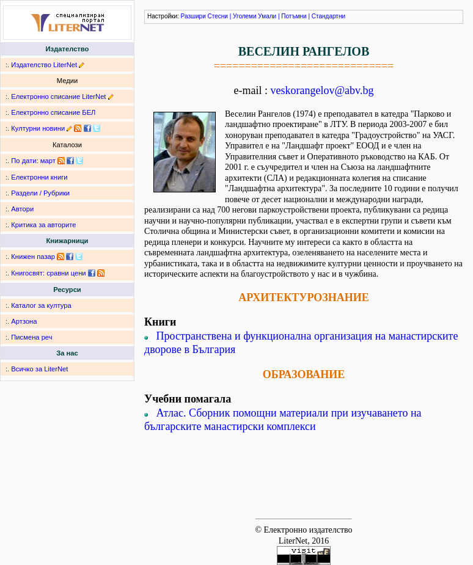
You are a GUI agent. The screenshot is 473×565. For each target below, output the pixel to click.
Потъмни (293, 16)
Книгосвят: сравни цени (48, 273)
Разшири (193, 16)
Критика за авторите (43, 224)
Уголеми (245, 16)
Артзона (24, 321)
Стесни (218, 16)
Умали (267, 16)
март (48, 160)
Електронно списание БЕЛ (53, 112)
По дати (23, 160)
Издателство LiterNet (44, 64)
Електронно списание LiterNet (58, 96)
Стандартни (328, 16)
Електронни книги (39, 177)
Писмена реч (31, 337)
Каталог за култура (41, 305)
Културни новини (38, 128)
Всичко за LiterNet (39, 369)
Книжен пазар (33, 256)
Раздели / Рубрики (40, 193)
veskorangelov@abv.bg (322, 90)
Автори (22, 209)
